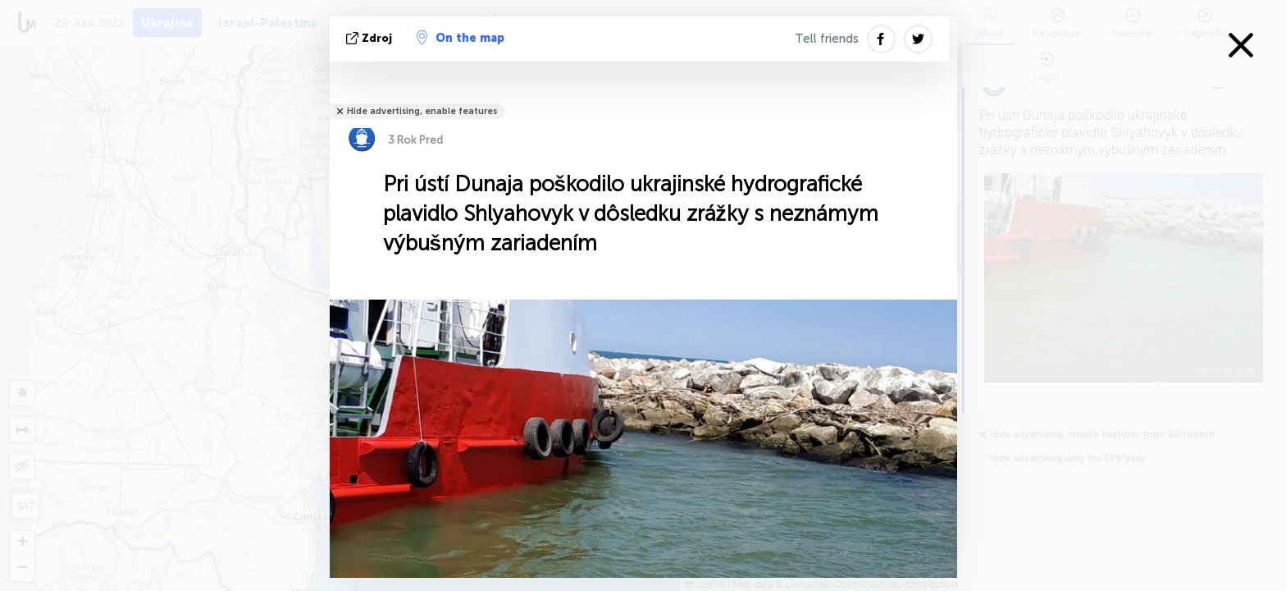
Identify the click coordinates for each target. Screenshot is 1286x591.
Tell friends (827, 38)
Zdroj (370, 38)
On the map (460, 37)
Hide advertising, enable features (422, 111)
